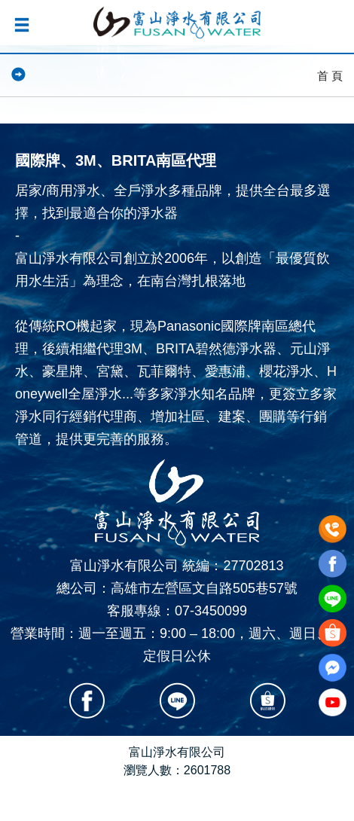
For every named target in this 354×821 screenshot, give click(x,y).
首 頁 (330, 75)
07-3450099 (211, 610)
